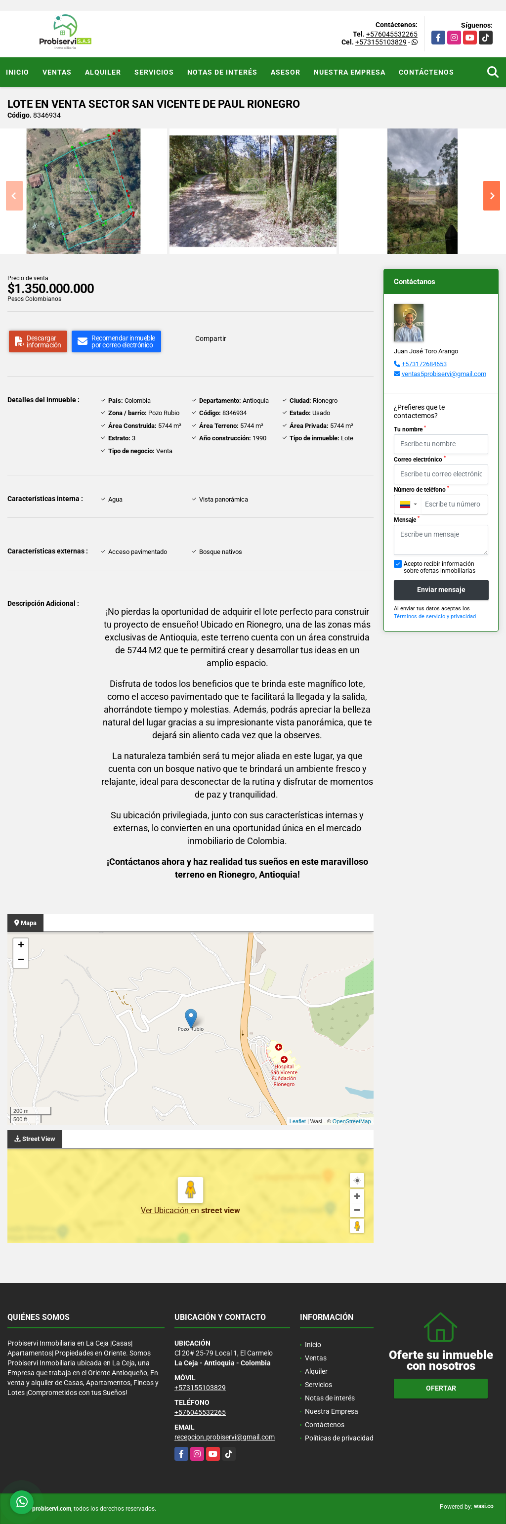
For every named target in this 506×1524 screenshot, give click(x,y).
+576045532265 (392, 34)
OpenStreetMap (352, 1121)
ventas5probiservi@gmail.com (444, 374)
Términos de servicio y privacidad (435, 616)
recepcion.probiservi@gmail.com (224, 1437)
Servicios (154, 72)
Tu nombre (410, 429)
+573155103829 (381, 42)
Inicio (17, 72)
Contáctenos (426, 72)
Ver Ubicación (166, 1210)
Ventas (57, 72)
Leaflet (298, 1121)
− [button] (21, 960)
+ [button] (21, 945)
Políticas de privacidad (339, 1438)
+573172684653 (424, 364)
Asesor (285, 72)
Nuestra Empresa (349, 72)
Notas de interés (222, 72)
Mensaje (407, 519)
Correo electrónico (420, 459)
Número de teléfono (421, 489)
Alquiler (103, 72)
